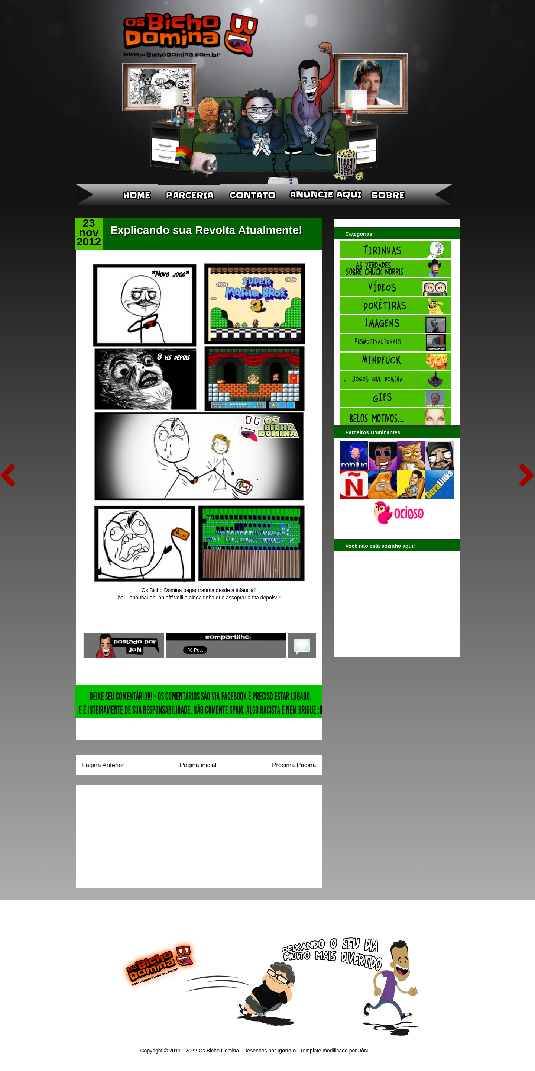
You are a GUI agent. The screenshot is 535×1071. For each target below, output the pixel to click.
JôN (363, 1051)
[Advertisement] (128, 834)
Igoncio (287, 1051)
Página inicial (198, 765)
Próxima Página (294, 765)
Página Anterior (103, 765)
